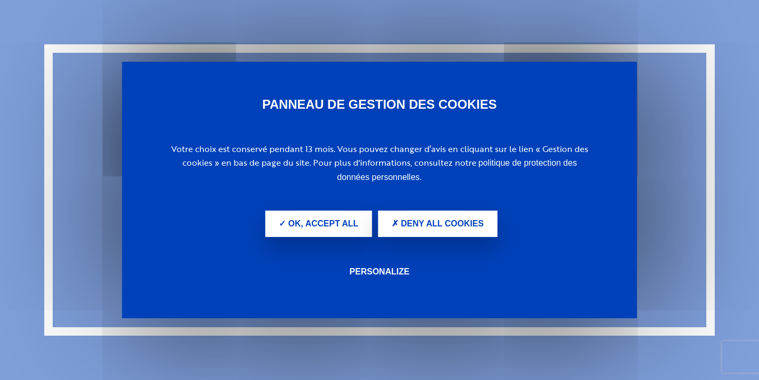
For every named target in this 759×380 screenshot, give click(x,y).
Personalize (379, 271)
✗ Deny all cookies (438, 223)
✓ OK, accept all (318, 223)
